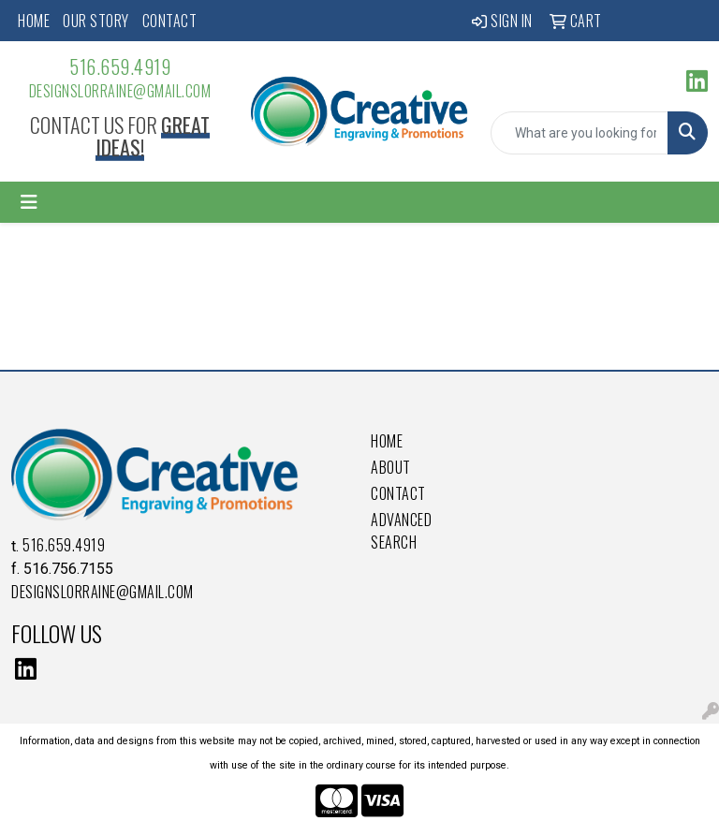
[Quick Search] (579, 132)
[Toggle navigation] (29, 202)
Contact (170, 20)
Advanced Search (401, 530)
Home (34, 20)
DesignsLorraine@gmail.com (120, 91)
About (391, 467)
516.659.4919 (119, 66)
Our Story (96, 20)
